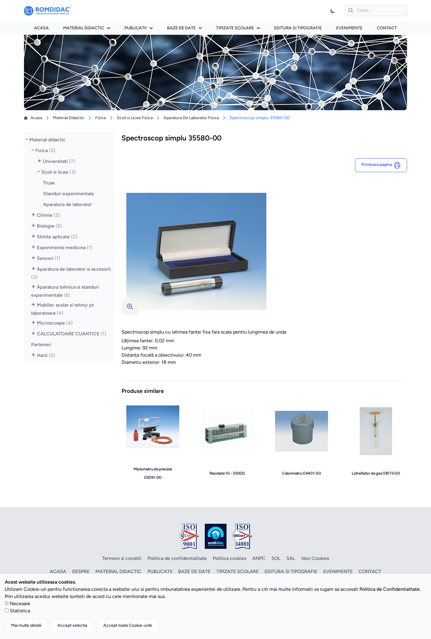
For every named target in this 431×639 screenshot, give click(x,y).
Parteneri (41, 344)
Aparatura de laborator (67, 204)
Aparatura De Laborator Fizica (191, 117)
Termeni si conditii (122, 558)
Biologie (49, 226)
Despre (80, 571)
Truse (49, 183)
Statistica (20, 611)
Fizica (100, 117)
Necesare (20, 603)
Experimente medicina (64, 247)
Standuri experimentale (68, 193)
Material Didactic (68, 117)
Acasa (41, 28)
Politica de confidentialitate (177, 558)
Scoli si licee (58, 172)
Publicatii (139, 28)
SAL (290, 558)
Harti (46, 355)
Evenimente (349, 28)
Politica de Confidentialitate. (390, 589)
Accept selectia (72, 625)
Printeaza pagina (381, 165)
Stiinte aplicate (57, 237)
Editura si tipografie (298, 28)
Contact (387, 28)
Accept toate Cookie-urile (127, 625)
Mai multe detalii (26, 625)
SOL (275, 558)
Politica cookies (229, 558)
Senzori (48, 258)
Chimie (48, 215)
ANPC (258, 558)
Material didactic (86, 28)
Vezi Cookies (315, 558)
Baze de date (184, 28)
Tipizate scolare (238, 28)
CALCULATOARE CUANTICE (71, 334)
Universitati (59, 161)
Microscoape (55, 323)
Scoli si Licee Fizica (135, 117)
